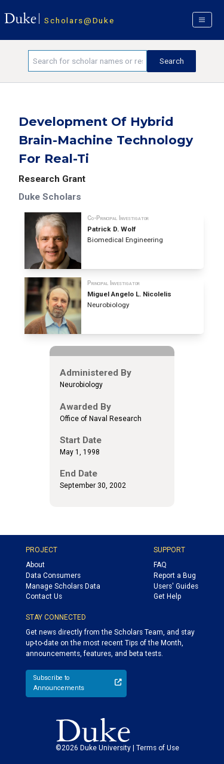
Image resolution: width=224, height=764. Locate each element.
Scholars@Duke (79, 20)
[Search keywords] (87, 61)
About (35, 565)
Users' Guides (176, 586)
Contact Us (44, 596)
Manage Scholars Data (63, 586)
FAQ (160, 565)
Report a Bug (175, 575)
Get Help (167, 596)
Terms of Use (157, 748)
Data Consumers (53, 575)
